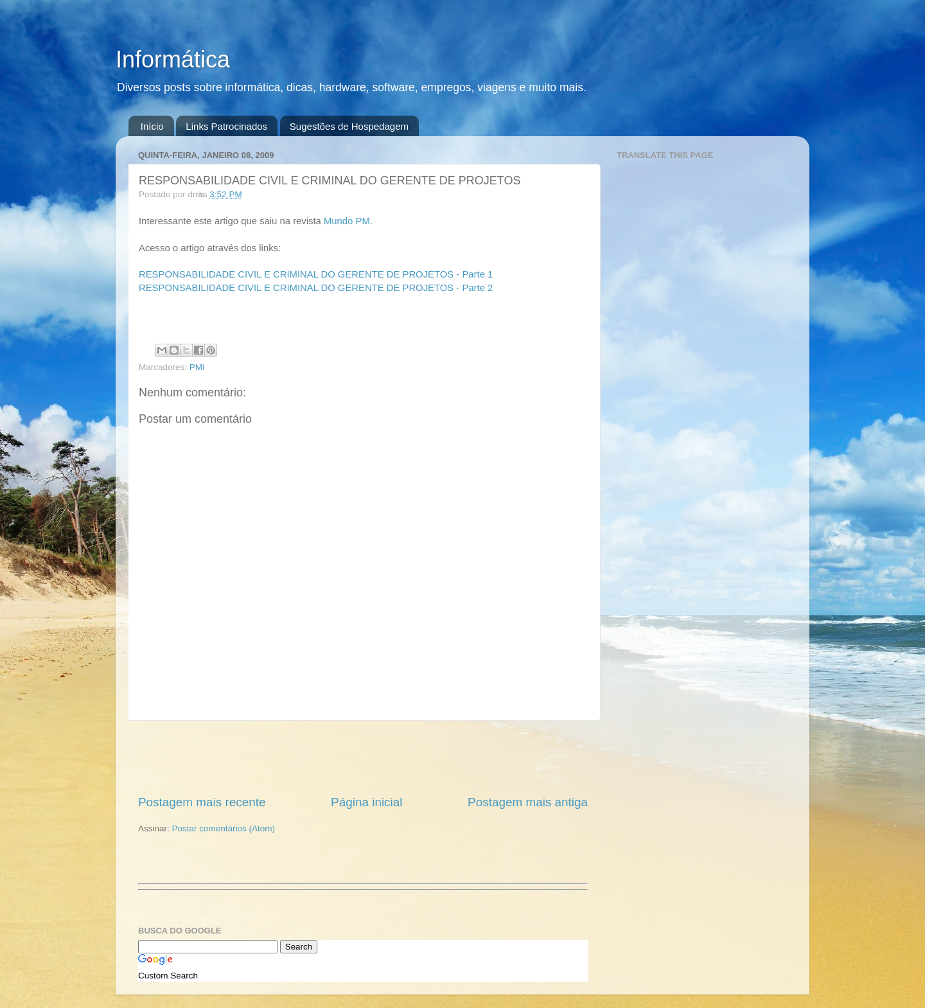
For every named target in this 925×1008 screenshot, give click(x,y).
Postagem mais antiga (528, 802)
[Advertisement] (363, 757)
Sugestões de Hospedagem (349, 126)
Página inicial (366, 802)
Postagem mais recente (201, 802)
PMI (197, 367)
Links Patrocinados (226, 126)
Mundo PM (347, 221)
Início (152, 126)
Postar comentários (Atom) (224, 828)
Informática (173, 59)
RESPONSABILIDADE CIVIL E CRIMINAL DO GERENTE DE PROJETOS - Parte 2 (316, 288)
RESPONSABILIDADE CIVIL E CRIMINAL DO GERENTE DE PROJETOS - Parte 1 (316, 274)
